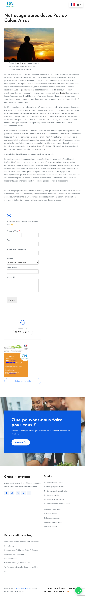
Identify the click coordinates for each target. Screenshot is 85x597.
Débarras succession (52, 518)
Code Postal (12, 268)
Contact (20, 442)
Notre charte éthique (56, 588)
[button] (78, 590)
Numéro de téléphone (16, 249)
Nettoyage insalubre (52, 495)
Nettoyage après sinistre (54, 487)
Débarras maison (50, 514)
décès (62, 93)
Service (10, 259)
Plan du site (59, 591)
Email (10, 240)
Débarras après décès (52, 510)
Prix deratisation (10, 559)
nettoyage (21, 63)
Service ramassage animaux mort (17, 563)
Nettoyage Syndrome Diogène (56, 491)
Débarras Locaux (50, 527)
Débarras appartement (53, 522)
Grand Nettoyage (22, 588)
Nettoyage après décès (53, 483)
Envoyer (11, 300)
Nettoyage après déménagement (57, 504)
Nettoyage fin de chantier (54, 499)
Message (11, 277)
